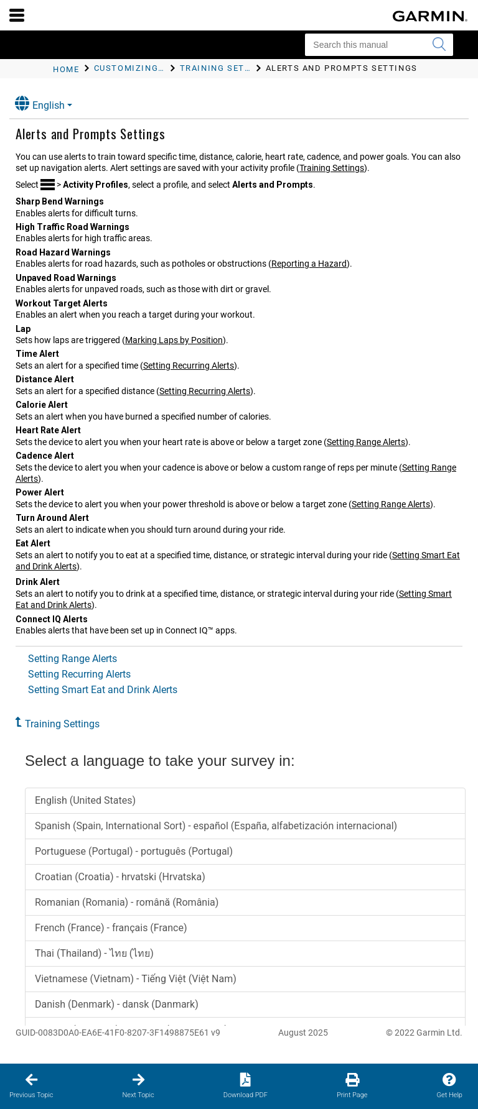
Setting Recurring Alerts (188, 365)
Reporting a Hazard (309, 264)
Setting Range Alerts (366, 442)
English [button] (40, 103)
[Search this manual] (379, 45)
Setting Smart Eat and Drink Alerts (102, 690)
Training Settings (331, 168)
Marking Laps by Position (174, 340)
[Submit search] (438, 45)
